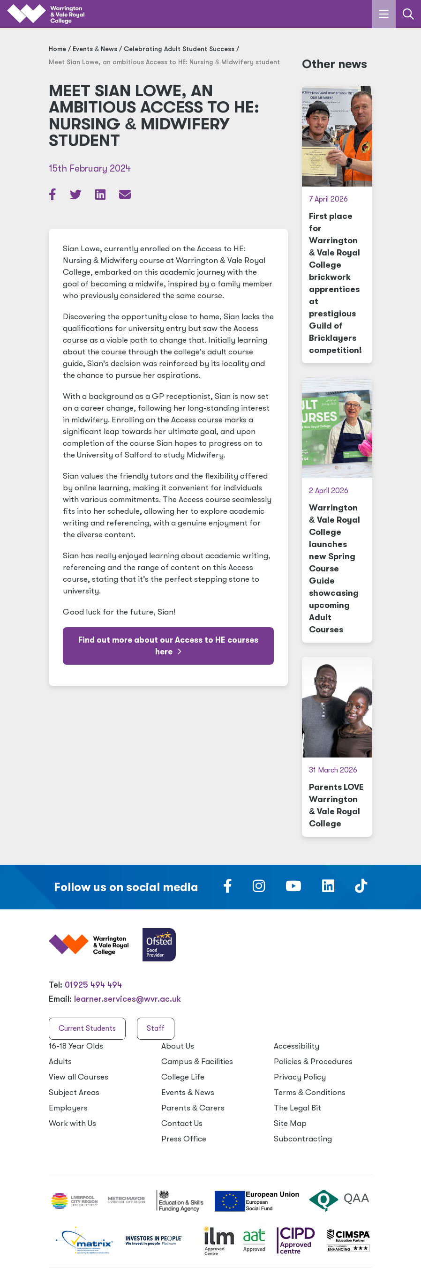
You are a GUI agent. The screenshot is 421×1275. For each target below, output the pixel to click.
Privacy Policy (300, 1076)
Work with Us (72, 1123)
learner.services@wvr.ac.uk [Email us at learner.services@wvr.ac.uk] (127, 999)
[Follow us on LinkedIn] (328, 889)
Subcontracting (303, 1138)
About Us (177, 1046)
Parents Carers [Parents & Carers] (193, 1107)
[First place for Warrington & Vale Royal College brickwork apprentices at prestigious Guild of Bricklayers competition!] (337, 224)
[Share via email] (125, 196)
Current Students (87, 1028)
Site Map (290, 1123)
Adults (60, 1061)
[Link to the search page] (408, 14)
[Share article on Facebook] (53, 196)
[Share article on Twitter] (76, 196)
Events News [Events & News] (95, 48)
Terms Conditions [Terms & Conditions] (310, 1092)
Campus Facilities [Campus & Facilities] (197, 1061)
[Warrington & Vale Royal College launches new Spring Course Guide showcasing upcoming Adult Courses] (337, 510)
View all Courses (78, 1076)
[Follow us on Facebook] (227, 889)
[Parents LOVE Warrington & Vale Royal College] (337, 747)
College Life (182, 1076)
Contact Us (182, 1123)
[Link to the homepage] (45, 14)
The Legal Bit (297, 1107)
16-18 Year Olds (76, 1046)
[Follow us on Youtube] (293, 889)
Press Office (183, 1138)
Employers (68, 1107)
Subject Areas (74, 1092)
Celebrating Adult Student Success (179, 48)
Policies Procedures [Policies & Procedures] (313, 1061)
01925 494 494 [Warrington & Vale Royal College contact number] (93, 985)
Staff (156, 1028)
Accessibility (296, 1046)
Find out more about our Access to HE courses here (168, 646)
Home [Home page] (57, 48)
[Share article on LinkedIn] (101, 196)
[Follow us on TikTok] (361, 889)
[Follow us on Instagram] (259, 889)
